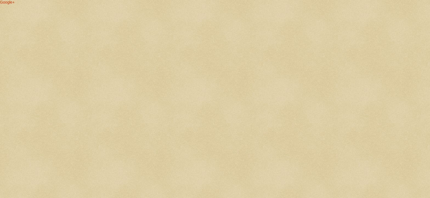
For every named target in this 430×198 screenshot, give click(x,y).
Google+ (7, 2)
